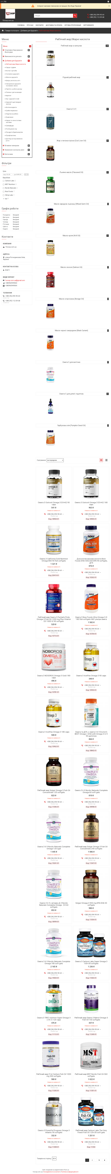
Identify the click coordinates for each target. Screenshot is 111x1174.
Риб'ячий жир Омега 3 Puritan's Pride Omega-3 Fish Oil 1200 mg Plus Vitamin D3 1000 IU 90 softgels (54, 619)
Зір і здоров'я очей (12, 99)
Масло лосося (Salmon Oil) (71, 267)
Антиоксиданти (11, 107)
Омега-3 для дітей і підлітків (71, 394)
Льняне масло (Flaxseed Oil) (71, 172)
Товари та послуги (12, 31)
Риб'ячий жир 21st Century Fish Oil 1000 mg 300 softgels (53, 1075)
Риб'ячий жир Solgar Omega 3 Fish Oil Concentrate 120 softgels (53, 791)
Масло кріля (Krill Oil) (71, 236)
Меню (5, 46)
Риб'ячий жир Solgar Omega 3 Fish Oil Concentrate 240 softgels (91, 848)
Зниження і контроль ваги (14, 150)
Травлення (9, 117)
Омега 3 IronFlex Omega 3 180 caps (53, 732)
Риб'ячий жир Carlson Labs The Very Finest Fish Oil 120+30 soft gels (91, 1131)
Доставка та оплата (54, 25)
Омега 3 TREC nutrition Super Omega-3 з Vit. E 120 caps (54, 1019)
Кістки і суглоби (11, 71)
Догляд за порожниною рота (14, 139)
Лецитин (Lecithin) (12, 114)
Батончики (9, 154)
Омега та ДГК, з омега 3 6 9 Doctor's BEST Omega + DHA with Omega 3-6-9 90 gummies (91, 734)
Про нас (30, 25)
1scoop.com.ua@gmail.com (15, 280)
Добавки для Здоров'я (29, 31)
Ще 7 (6, 198)
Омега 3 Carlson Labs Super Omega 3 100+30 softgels (91, 962)
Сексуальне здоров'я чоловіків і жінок (13, 85)
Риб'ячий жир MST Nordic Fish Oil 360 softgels (91, 1075)
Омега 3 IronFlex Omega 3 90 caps (91, 676)
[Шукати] (75, 16)
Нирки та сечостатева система (13, 121)
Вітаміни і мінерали (12, 145)
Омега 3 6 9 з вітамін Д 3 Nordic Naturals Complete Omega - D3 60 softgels (53, 905)
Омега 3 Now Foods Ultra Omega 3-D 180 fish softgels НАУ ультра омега (91, 618)
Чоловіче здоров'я (12, 74)
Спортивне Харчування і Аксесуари (14, 51)
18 (99, 1160)
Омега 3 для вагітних (71, 362)
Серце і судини (11, 67)
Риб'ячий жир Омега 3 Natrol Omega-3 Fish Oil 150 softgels (91, 1019)
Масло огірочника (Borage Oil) (71, 299)
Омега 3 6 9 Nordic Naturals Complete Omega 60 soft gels (91, 791)
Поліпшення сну (11, 129)
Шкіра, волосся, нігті (13, 80)
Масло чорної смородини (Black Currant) (71, 330)
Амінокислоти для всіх (13, 56)
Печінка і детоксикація (14, 92)
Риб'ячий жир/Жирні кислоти (16, 64)
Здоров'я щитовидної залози (13, 103)
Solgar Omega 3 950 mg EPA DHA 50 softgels (91, 904)
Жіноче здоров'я (12, 77)
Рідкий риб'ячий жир (71, 77)
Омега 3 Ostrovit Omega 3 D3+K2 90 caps (54, 503)
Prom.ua (66, 1170)
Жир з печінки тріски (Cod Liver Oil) (71, 141)
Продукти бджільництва (14, 132)
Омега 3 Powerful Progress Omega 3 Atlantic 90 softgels (54, 1131)
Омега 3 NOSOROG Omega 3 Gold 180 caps (53, 677)
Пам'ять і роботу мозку (14, 89)
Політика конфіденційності (69, 1172)
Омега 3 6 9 (71, 109)
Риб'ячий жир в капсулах (71, 46)
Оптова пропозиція (72, 25)
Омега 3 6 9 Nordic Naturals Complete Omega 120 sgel (53, 848)
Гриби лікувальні (11, 110)
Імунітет (8, 95)
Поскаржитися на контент (51, 1172)
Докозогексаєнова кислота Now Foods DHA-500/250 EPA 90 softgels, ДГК (91, 561)
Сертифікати (88, 25)
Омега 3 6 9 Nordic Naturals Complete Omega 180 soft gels (53, 962)
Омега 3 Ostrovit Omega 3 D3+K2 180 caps (91, 503)
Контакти (39, 25)
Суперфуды (10, 125)
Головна (20, 25)
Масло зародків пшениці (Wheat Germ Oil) (71, 204)
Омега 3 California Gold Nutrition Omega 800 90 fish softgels (54, 560)
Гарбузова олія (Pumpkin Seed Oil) (71, 425)
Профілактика (11, 135)
